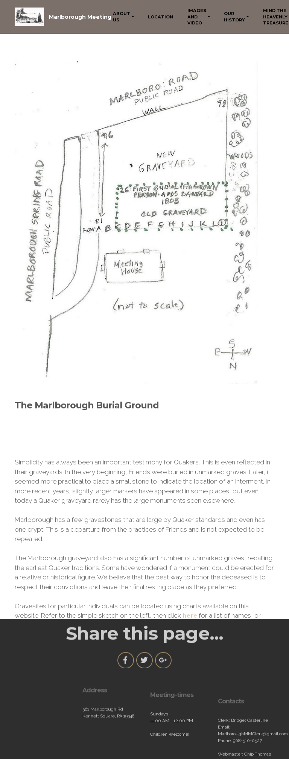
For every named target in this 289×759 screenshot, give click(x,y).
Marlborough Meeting (80, 17)
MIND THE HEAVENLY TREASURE (275, 17)
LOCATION (160, 17)
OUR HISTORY (234, 17)
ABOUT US (121, 17)
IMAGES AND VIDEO (196, 17)
